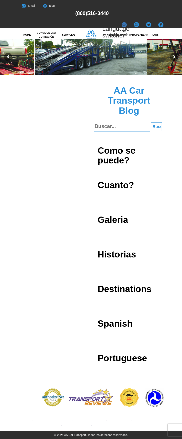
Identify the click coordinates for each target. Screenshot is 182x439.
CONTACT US (110, 425)
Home (27, 34)
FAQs (155, 34)
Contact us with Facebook (59, 419)
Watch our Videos (151, 419)
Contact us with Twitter (96, 419)
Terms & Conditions (84, 425)
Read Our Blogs (126, 419)
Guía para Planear (135, 34)
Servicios (68, 34)
